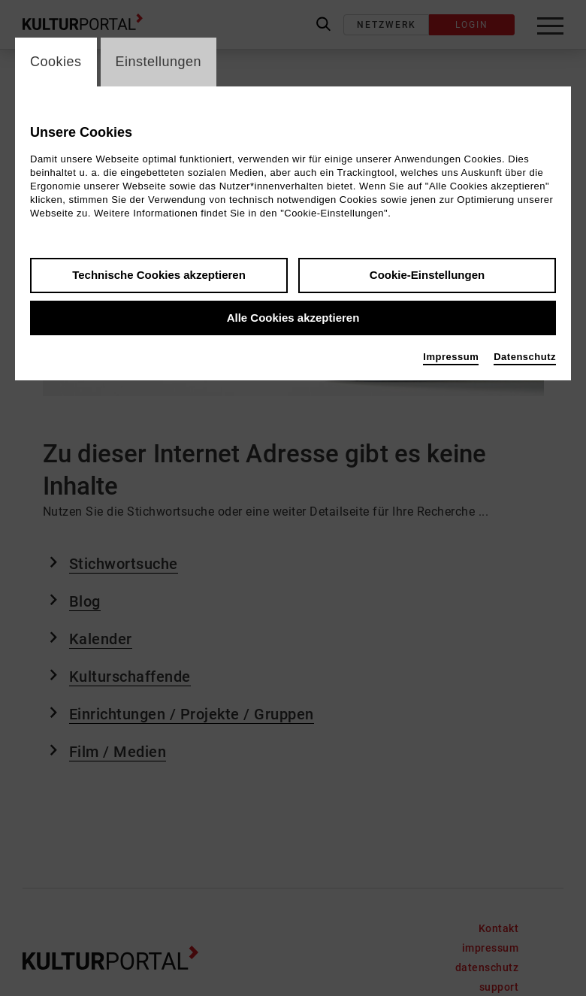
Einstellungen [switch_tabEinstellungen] (159, 61)
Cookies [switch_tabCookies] (56, 61)
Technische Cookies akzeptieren (159, 274)
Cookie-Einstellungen (427, 274)
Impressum (451, 356)
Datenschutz (525, 356)
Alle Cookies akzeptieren (293, 317)
